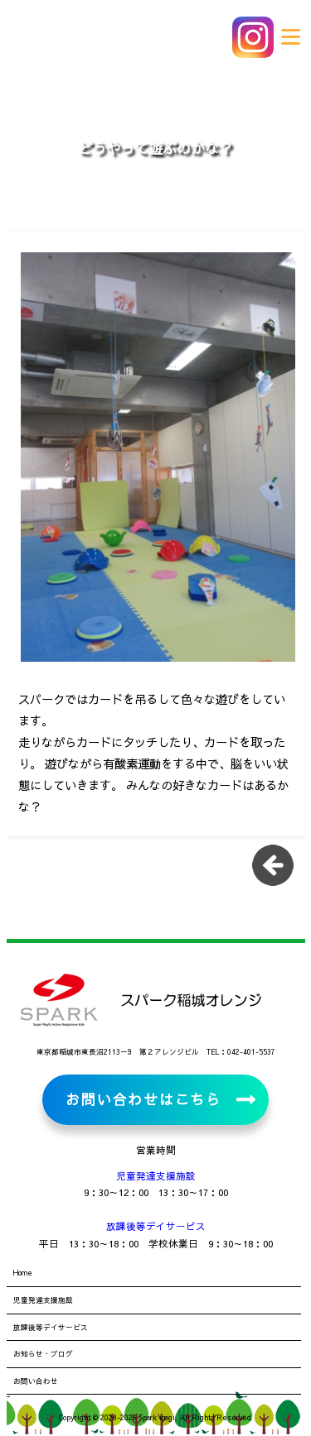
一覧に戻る (278, 871)
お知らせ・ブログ (43, 1353)
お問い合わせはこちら (143, 1099)
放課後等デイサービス (156, 1226)
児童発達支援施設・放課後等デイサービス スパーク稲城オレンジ (124, 37)
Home (22, 1272)
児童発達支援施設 (156, 1175)
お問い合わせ (35, 1381)
